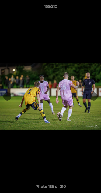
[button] (94, 7)
